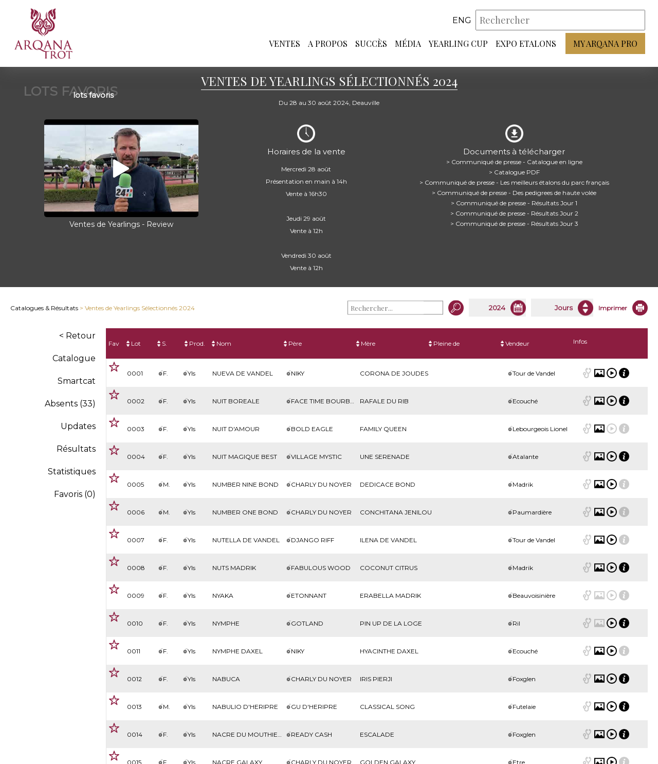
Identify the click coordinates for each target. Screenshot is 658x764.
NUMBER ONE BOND (245, 512)
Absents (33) (70, 403)
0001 (135, 373)
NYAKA (222, 595)
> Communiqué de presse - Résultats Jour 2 (514, 213)
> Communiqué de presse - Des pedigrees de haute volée (514, 193)
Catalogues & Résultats (44, 308)
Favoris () (75, 494)
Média (408, 44)
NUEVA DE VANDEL (242, 373)
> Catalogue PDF (514, 172)
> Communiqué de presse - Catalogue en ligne (514, 162)
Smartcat (77, 381)
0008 (136, 568)
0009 (135, 595)
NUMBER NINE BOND (245, 484)
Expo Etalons (526, 44)
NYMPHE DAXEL (237, 651)
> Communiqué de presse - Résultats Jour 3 (514, 223)
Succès (371, 44)
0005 (135, 484)
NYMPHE (226, 623)
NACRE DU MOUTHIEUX (249, 734)
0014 (134, 734)
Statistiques (72, 471)
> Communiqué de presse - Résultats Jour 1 (514, 203)
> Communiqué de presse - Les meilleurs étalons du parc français (514, 182)
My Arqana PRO (605, 44)
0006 (135, 512)
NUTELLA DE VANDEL (246, 540)
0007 (135, 540)
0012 (134, 679)
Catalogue (74, 358)
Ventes (284, 44)
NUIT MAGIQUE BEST (244, 456)
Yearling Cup (458, 44)
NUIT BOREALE (236, 401)
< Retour (77, 336)
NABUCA (226, 679)
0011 (133, 651)
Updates (78, 426)
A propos (328, 44)
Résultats (76, 449)
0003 (135, 429)
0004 (136, 456)
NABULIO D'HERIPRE (245, 706)
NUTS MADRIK (234, 568)
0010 (135, 623)
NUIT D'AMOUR (236, 429)
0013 (134, 706)
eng (461, 20)
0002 (135, 401)
